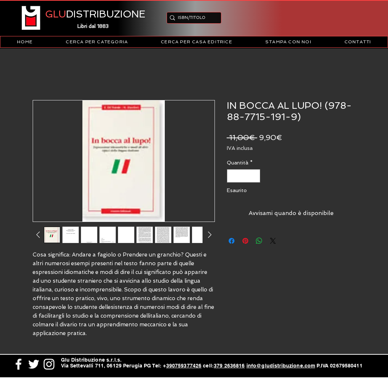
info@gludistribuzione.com (280, 366)
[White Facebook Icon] (18, 364)
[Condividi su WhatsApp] (259, 240)
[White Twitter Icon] (33, 364)
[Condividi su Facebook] (231, 240)
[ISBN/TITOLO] (192, 17)
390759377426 (184, 366)
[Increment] (254, 176)
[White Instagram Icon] (49, 364)
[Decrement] (232, 176)
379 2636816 (229, 366)
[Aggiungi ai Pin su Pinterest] (245, 240)
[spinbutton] (243, 176)
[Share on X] (273, 240)
